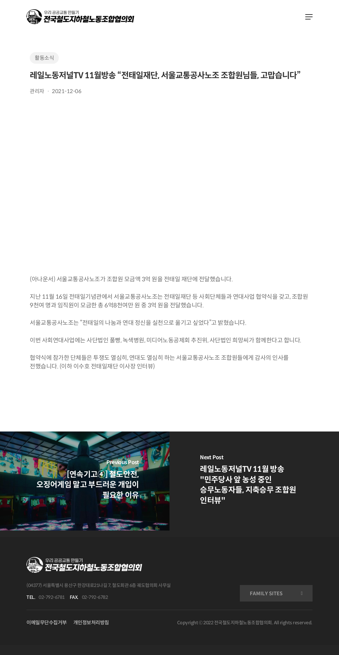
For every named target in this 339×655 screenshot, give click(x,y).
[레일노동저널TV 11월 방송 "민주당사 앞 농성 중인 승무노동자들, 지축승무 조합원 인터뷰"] (254, 481)
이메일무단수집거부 (46, 622)
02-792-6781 (52, 597)
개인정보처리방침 (91, 622)
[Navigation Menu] (309, 17)
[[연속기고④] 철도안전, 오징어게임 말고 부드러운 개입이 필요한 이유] (85, 481)
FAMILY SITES (266, 593)
